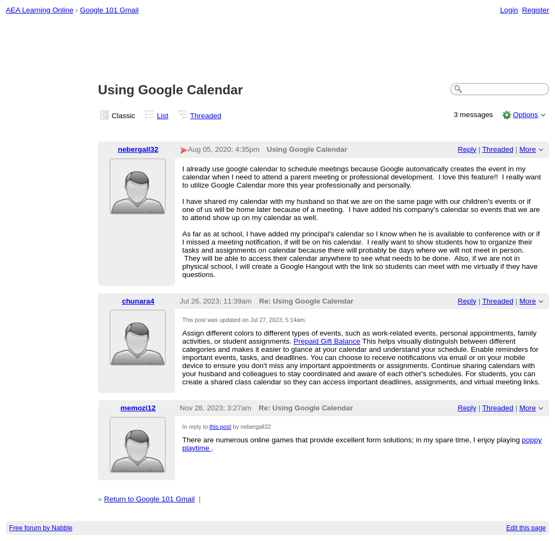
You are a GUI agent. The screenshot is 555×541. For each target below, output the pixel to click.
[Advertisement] (278, 49)
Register (535, 10)
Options (525, 115)
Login (509, 10)
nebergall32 (138, 149)
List (163, 116)
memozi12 (138, 408)
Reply (467, 149)
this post (220, 426)
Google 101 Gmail (109, 10)
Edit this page (526, 528)
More (527, 149)
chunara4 (138, 301)
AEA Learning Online (40, 10)
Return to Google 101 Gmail (149, 499)
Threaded (206, 116)
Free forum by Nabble (41, 528)
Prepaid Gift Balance (327, 341)
